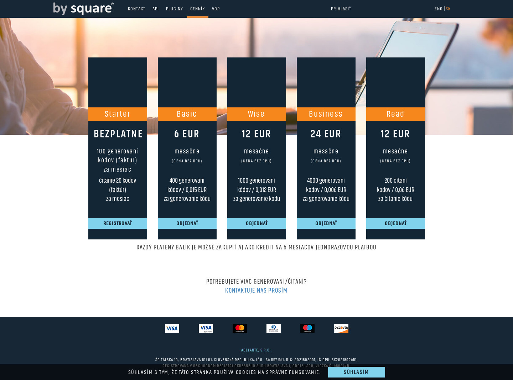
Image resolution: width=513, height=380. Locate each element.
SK (448, 8)
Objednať (187, 223)
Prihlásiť (341, 8)
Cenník (197, 8)
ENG (439, 8)
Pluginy (174, 8)
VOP (216, 8)
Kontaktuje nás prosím (256, 290)
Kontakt (136, 8)
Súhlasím (356, 372)
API (155, 8)
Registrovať (117, 223)
